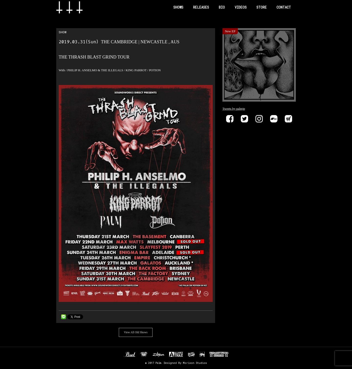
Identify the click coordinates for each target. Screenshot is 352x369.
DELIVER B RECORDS (191, 354)
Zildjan (158, 354)
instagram (259, 118)
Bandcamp (273, 118)
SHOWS (178, 7)
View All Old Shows (135, 332)
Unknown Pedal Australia (144, 354)
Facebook (229, 118)
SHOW (62, 32)
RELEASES (201, 7)
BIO (222, 7)
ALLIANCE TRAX (176, 354)
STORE (261, 7)
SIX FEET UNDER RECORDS (218, 354)
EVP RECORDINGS (202, 354)
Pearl (129, 354)
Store (288, 118)
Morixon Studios (195, 363)
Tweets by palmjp (233, 108)
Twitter (244, 118)
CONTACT (283, 7)
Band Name (77, 7)
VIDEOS (241, 7)
